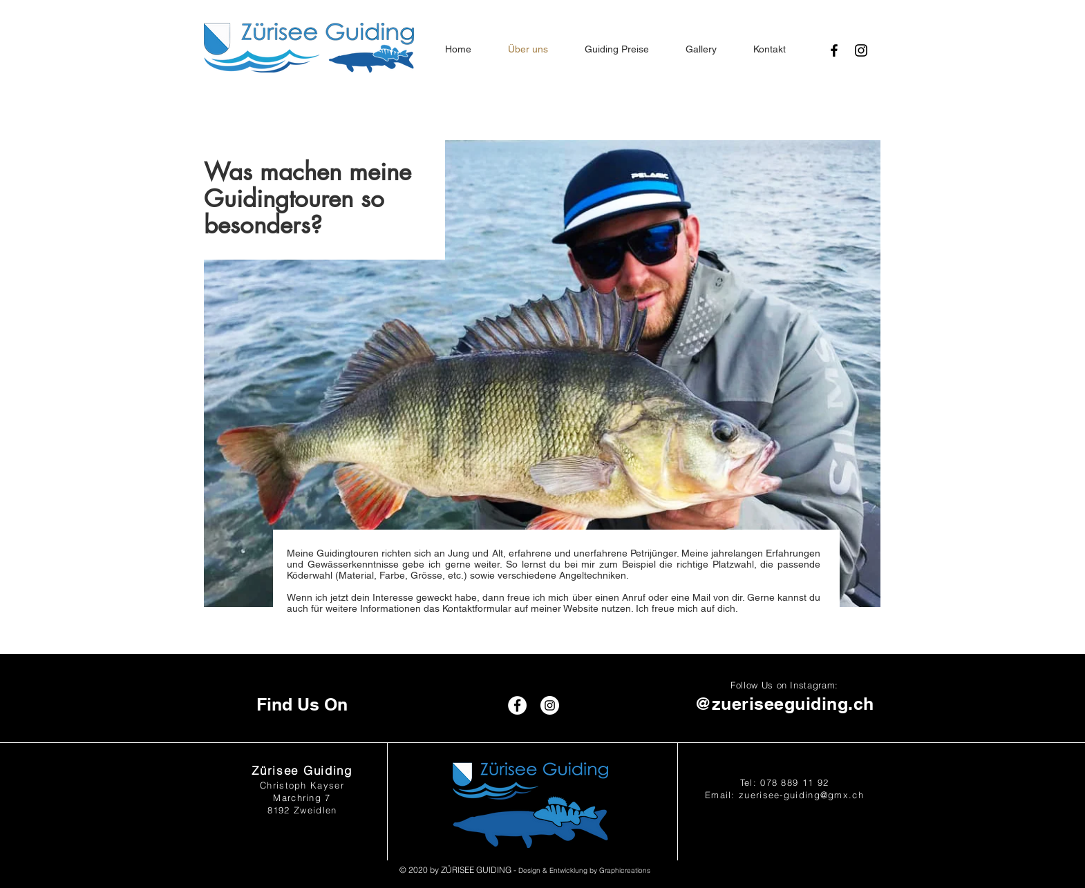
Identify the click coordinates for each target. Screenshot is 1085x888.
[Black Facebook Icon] (834, 50)
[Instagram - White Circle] (549, 705)
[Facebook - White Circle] (517, 705)
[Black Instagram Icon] (861, 50)
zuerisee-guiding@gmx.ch (801, 794)
